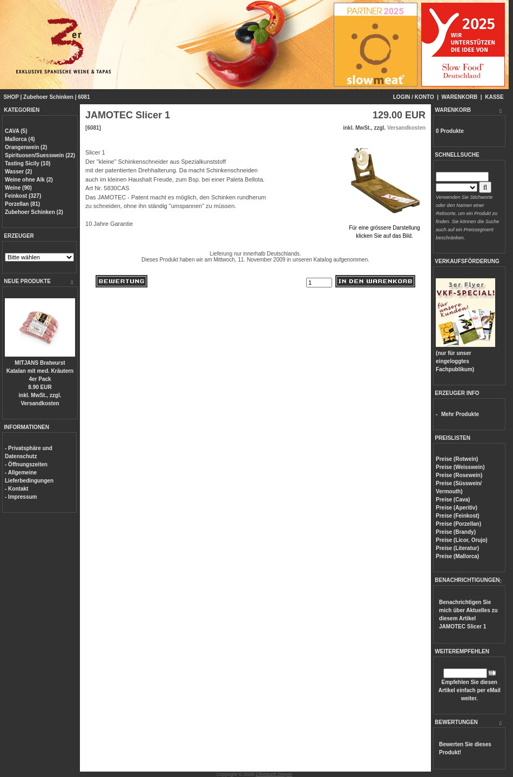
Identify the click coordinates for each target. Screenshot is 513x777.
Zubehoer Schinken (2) (34, 212)
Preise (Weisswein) (460, 467)
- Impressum (21, 497)
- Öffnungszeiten (26, 464)
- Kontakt (16, 489)
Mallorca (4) (20, 139)
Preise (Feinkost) (458, 516)
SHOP (11, 97)
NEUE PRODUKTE (27, 281)
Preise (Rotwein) (457, 459)
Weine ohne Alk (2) (29, 180)
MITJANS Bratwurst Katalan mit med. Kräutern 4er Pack (39, 371)
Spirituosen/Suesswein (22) (40, 155)
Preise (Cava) (453, 500)
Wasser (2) (18, 172)
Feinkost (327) (23, 196)
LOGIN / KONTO (413, 97)
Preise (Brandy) (456, 532)
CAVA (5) (16, 131)
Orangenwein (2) (26, 147)
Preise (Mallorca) (457, 556)
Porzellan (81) (22, 204)
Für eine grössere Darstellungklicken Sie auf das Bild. (384, 228)
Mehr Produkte (460, 414)
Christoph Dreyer (273, 774)
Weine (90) (18, 188)
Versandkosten (40, 403)
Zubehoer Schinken (48, 97)
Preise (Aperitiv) (456, 508)
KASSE (494, 97)
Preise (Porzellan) (458, 524)
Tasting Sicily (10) (27, 163)
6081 (84, 97)
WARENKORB (460, 97)
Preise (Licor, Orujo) (462, 540)
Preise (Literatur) (457, 548)
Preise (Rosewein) (459, 475)
